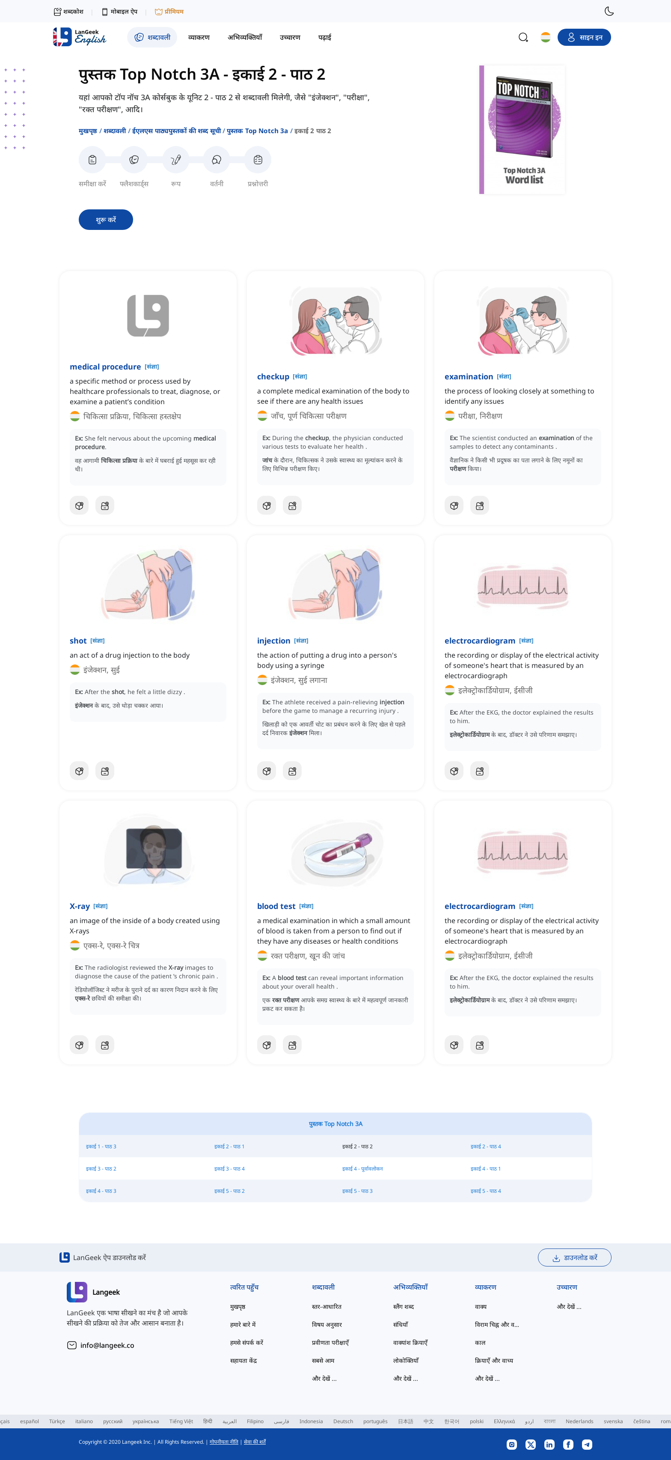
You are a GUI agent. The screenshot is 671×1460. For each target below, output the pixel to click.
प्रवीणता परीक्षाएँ (330, 1342)
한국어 (452, 1421)
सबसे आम (323, 1360)
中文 (429, 1421)
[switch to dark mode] (609, 11)
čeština (641, 1421)
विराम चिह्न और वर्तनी (499, 1324)
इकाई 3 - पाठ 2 (101, 1168)
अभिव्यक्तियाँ (410, 1287)
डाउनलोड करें (574, 1258)
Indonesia (311, 1421)
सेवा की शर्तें (255, 1441)
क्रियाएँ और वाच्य (494, 1360)
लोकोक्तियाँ (406, 1360)
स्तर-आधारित (326, 1306)
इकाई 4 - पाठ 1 (486, 1168)
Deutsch (343, 1421)
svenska (613, 1421)
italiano (84, 1421)
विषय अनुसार (327, 1324)
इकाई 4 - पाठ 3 (101, 1191)
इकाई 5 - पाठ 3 (357, 1191)
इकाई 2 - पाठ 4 (486, 1146)
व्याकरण (485, 1287)
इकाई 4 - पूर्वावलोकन (362, 1168)
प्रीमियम (169, 11)
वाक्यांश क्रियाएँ (410, 1342)
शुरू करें (106, 219)
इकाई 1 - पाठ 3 (101, 1146)
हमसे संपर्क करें (246, 1342)
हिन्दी (207, 1421)
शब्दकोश (68, 11)
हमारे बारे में (242, 1324)
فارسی (281, 1421)
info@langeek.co (107, 1345)
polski (477, 1421)
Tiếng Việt (181, 1421)
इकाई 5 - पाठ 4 (486, 1191)
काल (480, 1342)
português (375, 1421)
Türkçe (57, 1421)
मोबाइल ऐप (119, 11)
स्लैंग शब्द (403, 1306)
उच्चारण (567, 1287)
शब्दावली (115, 130)
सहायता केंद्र (243, 1360)
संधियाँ (400, 1324)
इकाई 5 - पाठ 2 (229, 1191)
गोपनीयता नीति (224, 1441)
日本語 (405, 1421)
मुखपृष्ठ (88, 130)
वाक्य (481, 1306)
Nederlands (580, 1421)
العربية (230, 1421)
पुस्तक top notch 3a (257, 130)
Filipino (255, 1421)
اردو (529, 1421)
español (29, 1421)
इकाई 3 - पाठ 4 (229, 1168)
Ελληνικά (504, 1421)
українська (146, 1421)
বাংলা (549, 1421)
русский (112, 1421)
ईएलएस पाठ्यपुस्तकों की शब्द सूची (176, 130)
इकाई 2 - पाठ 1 (229, 1146)
